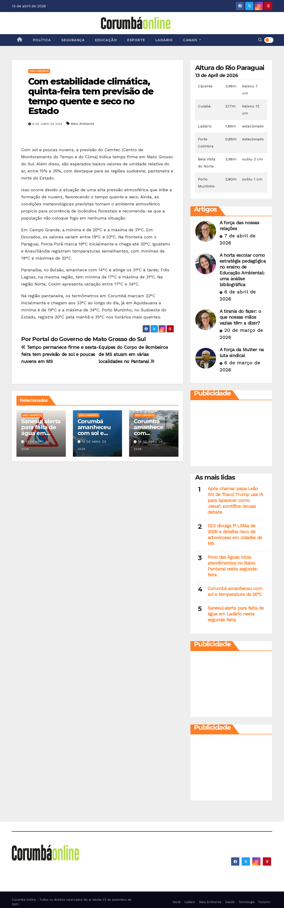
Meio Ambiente (39, 71)
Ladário (164, 40)
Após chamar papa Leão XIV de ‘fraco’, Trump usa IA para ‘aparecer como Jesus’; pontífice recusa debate (235, 500)
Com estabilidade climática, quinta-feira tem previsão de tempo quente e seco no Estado (90, 96)
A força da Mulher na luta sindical (242, 352)
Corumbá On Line (55, 868)
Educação (106, 40)
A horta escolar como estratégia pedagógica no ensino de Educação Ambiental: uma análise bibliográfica (243, 269)
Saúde (230, 902)
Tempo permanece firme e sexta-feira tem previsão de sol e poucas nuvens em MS (60, 354)
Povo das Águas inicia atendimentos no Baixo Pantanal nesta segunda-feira (233, 566)
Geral (177, 902)
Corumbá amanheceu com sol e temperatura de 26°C (95, 433)
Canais (192, 40)
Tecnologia (246, 902)
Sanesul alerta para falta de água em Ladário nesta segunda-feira (40, 433)
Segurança (73, 40)
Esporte (136, 40)
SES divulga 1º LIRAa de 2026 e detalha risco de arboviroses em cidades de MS (235, 534)
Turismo (264, 902)
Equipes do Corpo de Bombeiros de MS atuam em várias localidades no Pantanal (133, 354)
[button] (260, 40)
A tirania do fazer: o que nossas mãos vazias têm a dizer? (240, 317)
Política (42, 40)
